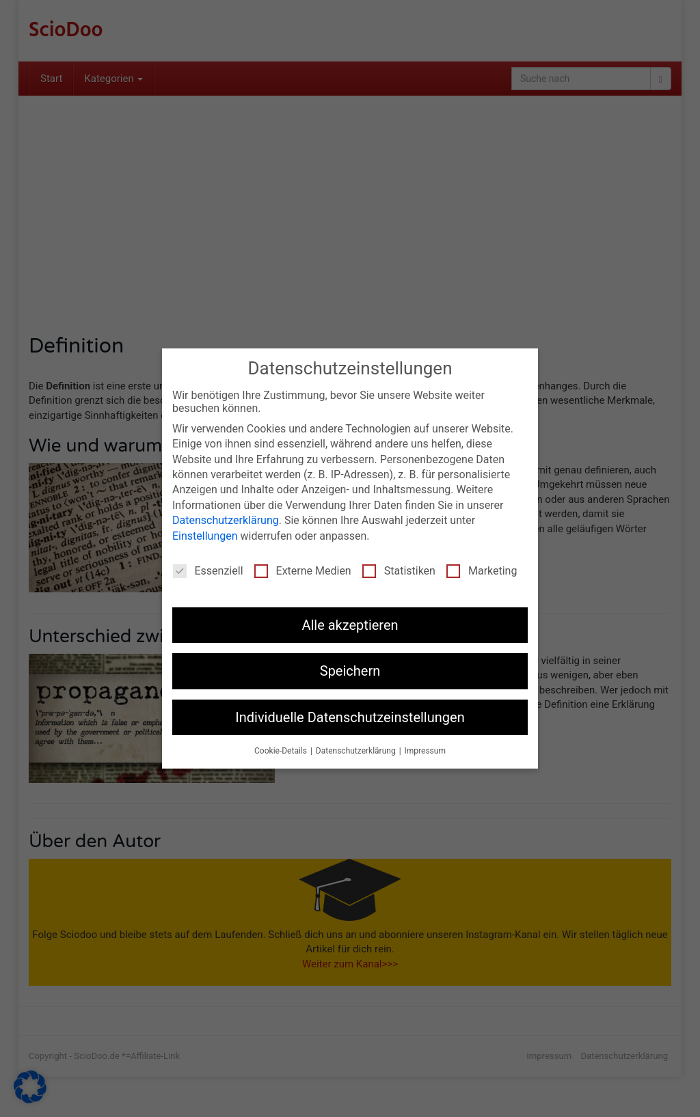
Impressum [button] (425, 751)
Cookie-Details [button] (281, 751)
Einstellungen (205, 535)
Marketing (481, 570)
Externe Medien (302, 570)
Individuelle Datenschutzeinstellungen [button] (349, 717)
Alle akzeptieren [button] (349, 625)
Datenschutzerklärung (225, 520)
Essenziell (208, 570)
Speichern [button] (350, 671)
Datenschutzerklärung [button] (357, 751)
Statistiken (398, 570)
